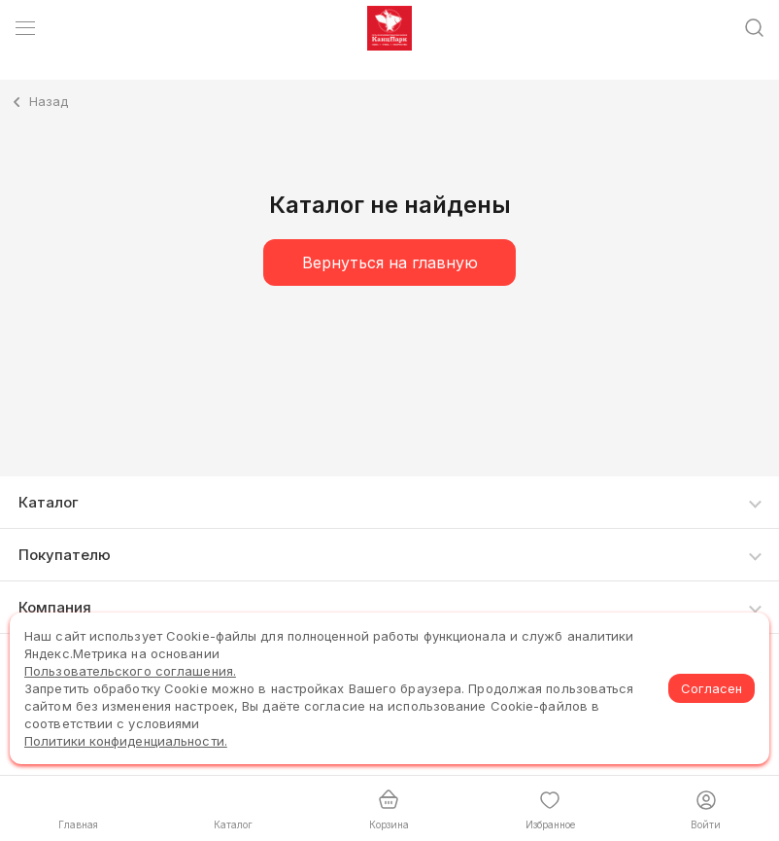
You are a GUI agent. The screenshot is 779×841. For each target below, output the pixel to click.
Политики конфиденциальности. (125, 741)
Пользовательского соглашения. (130, 671)
